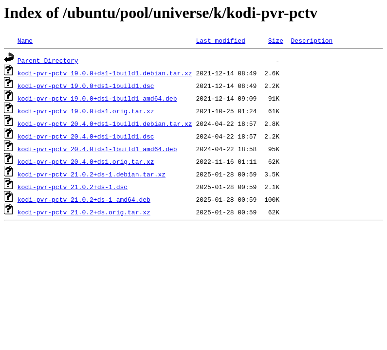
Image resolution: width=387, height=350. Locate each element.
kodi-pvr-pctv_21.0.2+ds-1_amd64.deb (84, 199)
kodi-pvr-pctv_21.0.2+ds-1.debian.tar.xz (92, 174)
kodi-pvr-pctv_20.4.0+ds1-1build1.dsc (86, 136)
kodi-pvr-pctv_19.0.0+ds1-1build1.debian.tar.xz (105, 73)
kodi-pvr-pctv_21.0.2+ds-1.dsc (73, 186)
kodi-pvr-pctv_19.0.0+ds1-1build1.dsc (86, 85)
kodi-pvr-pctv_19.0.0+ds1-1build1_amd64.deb (97, 98)
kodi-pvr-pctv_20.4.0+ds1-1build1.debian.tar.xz (105, 123)
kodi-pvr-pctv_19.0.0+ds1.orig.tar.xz (86, 110)
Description (311, 40)
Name (25, 40)
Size (275, 40)
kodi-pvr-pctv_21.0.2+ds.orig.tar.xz (84, 212)
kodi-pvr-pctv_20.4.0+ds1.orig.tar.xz (86, 161)
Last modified (220, 40)
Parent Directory (48, 60)
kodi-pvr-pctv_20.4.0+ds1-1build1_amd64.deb (97, 148)
